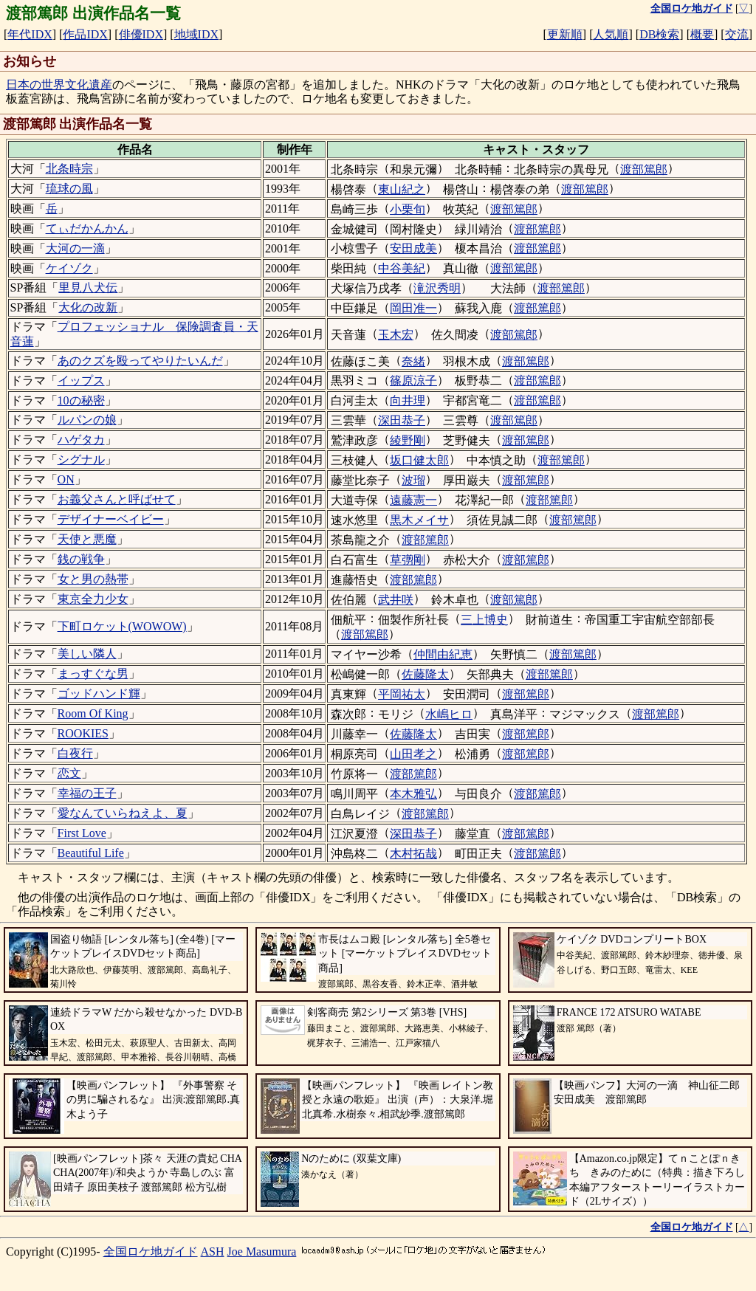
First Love (82, 833)
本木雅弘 (413, 794)
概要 (702, 34)
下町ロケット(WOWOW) (122, 626)
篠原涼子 (413, 380)
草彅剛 (407, 560)
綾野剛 (407, 440)
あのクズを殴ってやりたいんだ (140, 360)
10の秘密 (81, 400)
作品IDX (85, 34)
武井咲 (395, 599)
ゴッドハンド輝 (99, 693)
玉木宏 (395, 334)
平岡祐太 (401, 694)
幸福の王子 (87, 793)
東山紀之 (401, 189)
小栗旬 (407, 209)
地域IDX (196, 34)
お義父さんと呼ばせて (117, 499)
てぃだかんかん (87, 228)
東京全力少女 (93, 599)
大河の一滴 (75, 248)
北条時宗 (69, 168)
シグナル (81, 459)
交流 (737, 34)
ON (66, 479)
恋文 (69, 773)
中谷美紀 (401, 268)
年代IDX (29, 34)
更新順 (565, 34)
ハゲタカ (81, 439)
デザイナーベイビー (111, 519)
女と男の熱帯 (93, 579)
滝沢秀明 (437, 288)
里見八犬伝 (87, 287)
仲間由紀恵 (442, 654)
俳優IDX (141, 34)
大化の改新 (87, 307)
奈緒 (413, 361)
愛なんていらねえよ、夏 (123, 813)
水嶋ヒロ (448, 714)
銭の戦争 (81, 559)
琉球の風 (69, 188)
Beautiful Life (91, 853)
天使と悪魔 (87, 539)
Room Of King (93, 713)
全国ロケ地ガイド (150, 1251)
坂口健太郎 (419, 460)
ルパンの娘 (87, 419)
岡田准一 (413, 308)
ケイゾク (69, 268)
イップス (81, 380)
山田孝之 (413, 754)
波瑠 (413, 480)
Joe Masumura (262, 1251)
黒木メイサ (419, 520)
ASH (212, 1251)
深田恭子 (401, 420)
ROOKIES (83, 733)
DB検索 (659, 34)
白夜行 (75, 753)
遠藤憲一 (413, 500)
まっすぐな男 (93, 673)
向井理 (407, 400)
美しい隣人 (87, 653)
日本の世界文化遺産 (59, 84)
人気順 (610, 34)
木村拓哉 (413, 853)
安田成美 (413, 248)
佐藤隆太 (425, 674)
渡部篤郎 (643, 169)
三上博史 (484, 619)
